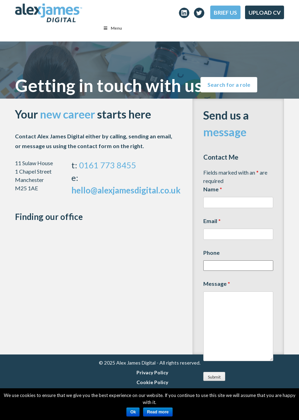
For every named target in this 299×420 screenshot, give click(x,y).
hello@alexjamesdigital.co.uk (126, 190)
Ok (133, 412)
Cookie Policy (152, 382)
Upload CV (265, 12)
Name (212, 189)
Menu (112, 28)
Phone (211, 252)
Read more (157, 412)
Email (212, 220)
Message (216, 283)
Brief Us (225, 12)
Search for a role (228, 84)
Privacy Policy (152, 372)
